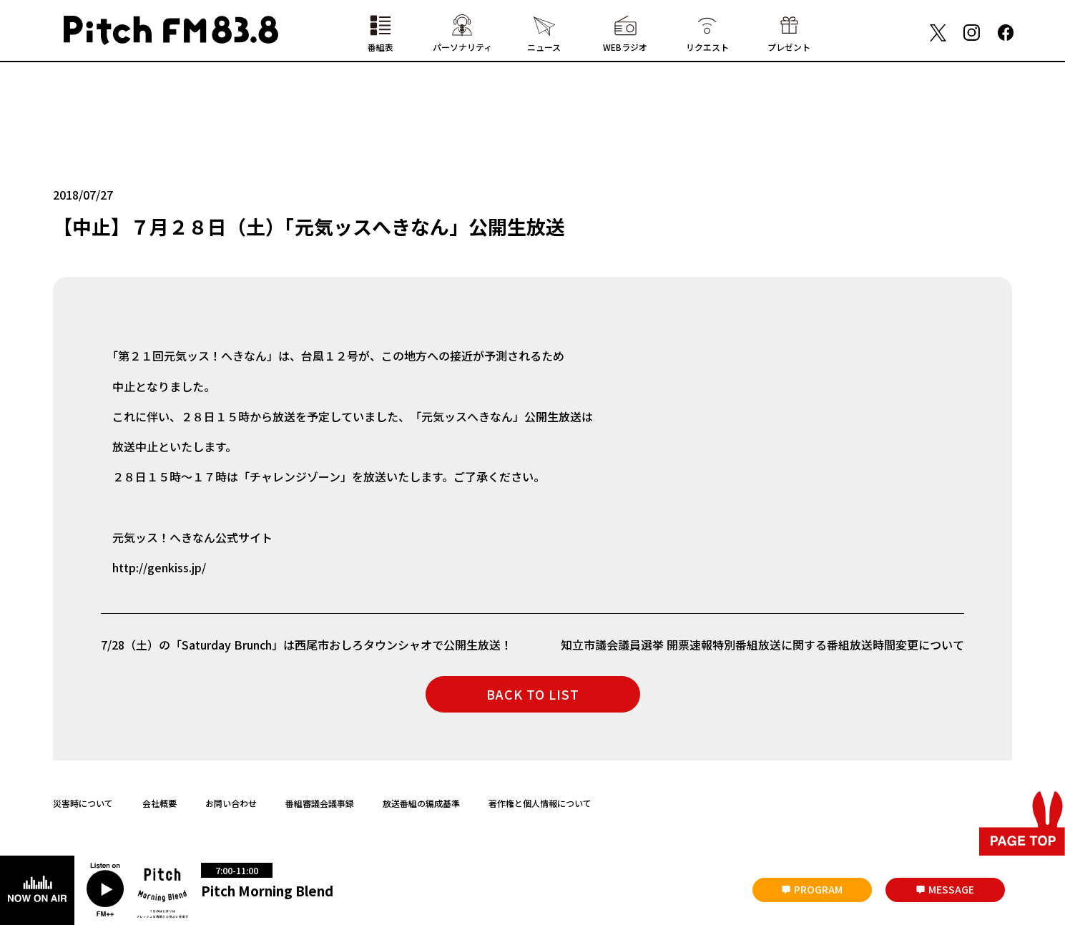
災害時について (83, 803)
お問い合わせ (231, 803)
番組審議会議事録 (319, 803)
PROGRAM (818, 889)
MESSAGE (951, 889)
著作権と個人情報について (540, 803)
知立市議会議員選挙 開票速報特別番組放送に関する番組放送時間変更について (762, 644)
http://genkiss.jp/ (159, 567)
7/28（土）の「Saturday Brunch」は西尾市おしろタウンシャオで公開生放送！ (306, 644)
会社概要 (159, 803)
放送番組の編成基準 (421, 803)
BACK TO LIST (532, 694)
